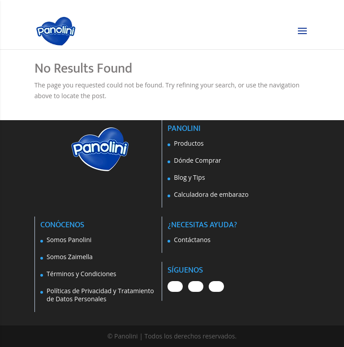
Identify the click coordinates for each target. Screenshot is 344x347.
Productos (189, 143)
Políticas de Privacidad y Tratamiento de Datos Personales (100, 294)
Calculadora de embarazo (211, 194)
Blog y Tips (189, 177)
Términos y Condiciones (81, 273)
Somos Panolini (69, 239)
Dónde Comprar (197, 160)
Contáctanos (192, 239)
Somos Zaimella (70, 256)
